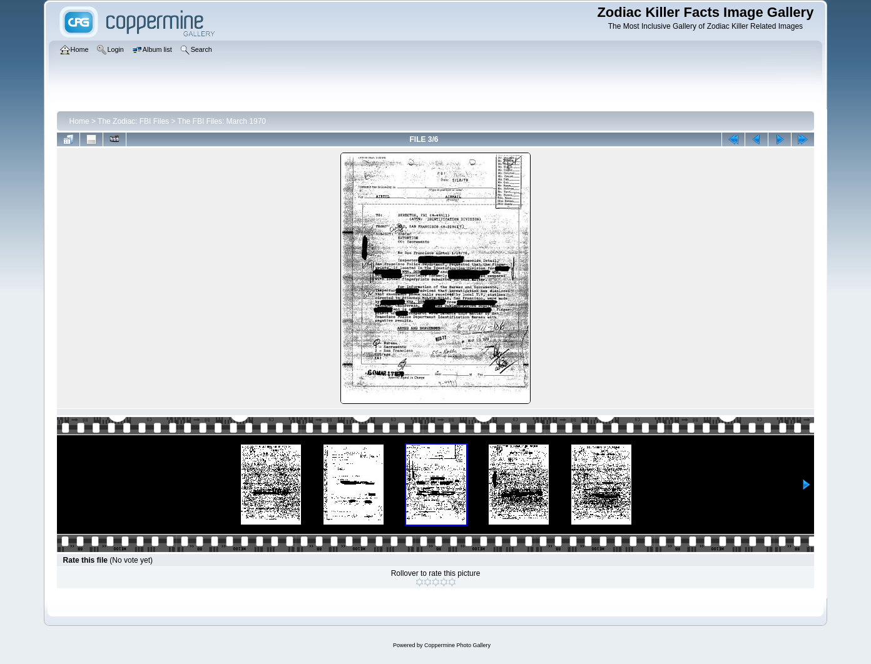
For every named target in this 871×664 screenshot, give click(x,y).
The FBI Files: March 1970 (222, 121)
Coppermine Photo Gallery (457, 645)
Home (79, 121)
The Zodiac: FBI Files (133, 121)
